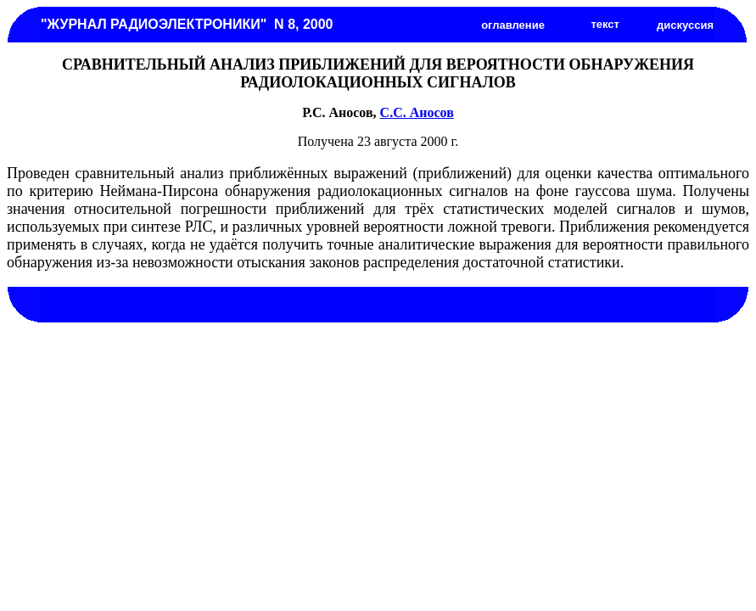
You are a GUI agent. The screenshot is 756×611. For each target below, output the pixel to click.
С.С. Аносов (417, 112)
